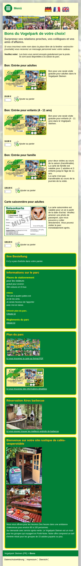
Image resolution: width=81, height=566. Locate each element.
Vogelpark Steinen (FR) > (16, 553)
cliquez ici (10, 323)
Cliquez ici (11, 314)
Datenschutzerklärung (14, 559)
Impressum (32, 559)
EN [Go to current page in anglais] (66, 9)
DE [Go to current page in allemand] (48, 9)
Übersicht (43, 559)
